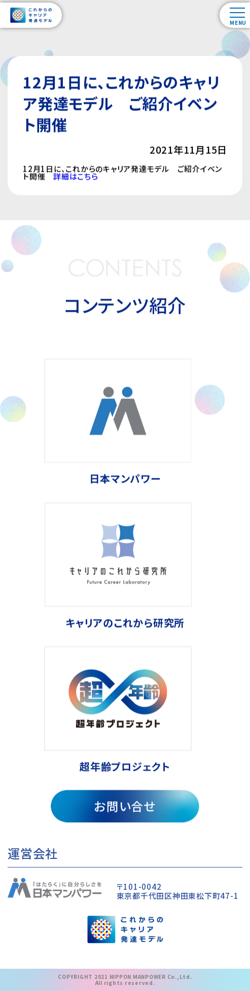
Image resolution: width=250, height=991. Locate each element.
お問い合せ (125, 807)
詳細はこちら (75, 178)
